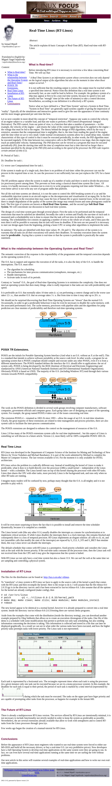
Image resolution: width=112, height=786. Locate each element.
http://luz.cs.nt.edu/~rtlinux (56, 577)
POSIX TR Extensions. (12, 86)
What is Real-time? (16, 72)
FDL (37, 775)
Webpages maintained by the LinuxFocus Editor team (29, 772)
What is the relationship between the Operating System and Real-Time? (17, 79)
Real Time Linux (15, 90)
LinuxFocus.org (29, 777)
